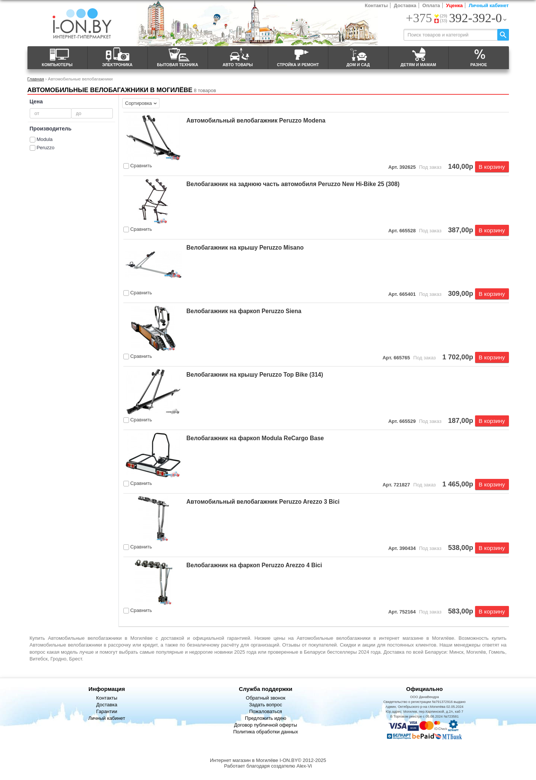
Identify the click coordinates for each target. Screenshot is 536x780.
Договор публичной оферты (265, 725)
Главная (35, 78)
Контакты (376, 5)
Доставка (405, 5)
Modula (44, 139)
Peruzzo (45, 147)
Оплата (431, 5)
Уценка (454, 5)
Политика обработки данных (265, 732)
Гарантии (106, 711)
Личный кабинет (489, 5)
